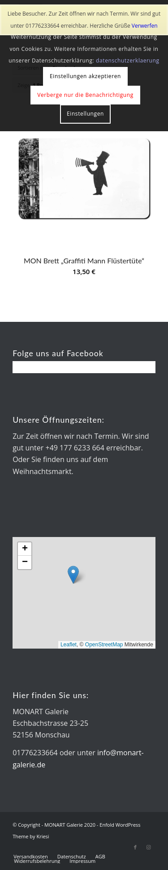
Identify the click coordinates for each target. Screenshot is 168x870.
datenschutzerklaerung (127, 60)
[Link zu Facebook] (135, 847)
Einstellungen (85, 113)
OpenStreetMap (104, 644)
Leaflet (68, 644)
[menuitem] (30, 856)
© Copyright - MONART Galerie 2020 (54, 824)
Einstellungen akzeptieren (85, 76)
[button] (73, 575)
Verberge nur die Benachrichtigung (85, 95)
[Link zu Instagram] (148, 847)
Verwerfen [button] (145, 25)
